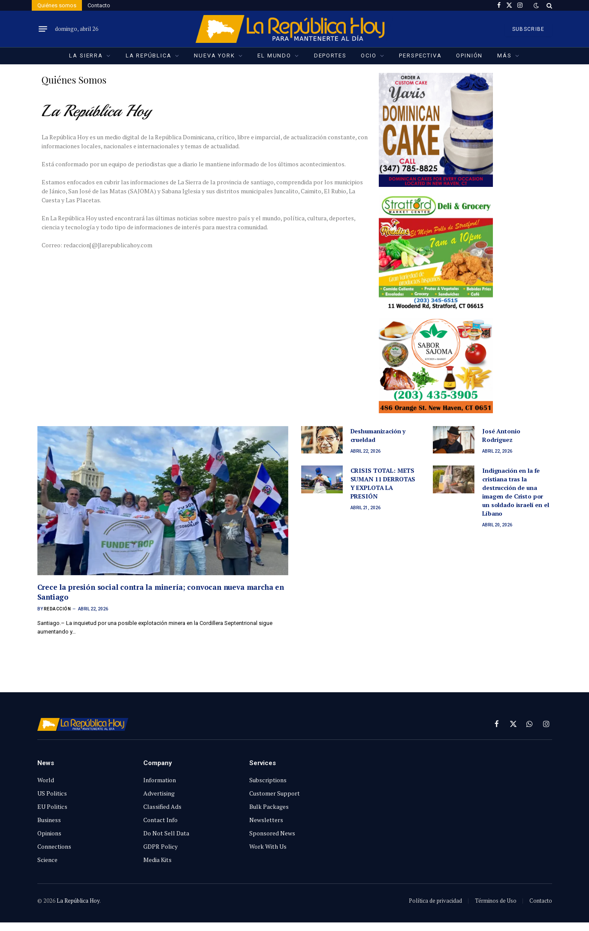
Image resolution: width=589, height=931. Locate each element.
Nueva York (214, 55)
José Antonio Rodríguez (501, 435)
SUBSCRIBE (528, 29)
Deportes (330, 55)
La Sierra (86, 55)
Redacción (57, 609)
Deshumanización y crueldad (378, 435)
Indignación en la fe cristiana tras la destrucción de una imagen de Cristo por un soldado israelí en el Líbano (515, 491)
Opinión (469, 55)
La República (149, 55)
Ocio (368, 55)
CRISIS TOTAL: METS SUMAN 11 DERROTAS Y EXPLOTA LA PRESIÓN (383, 483)
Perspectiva (420, 55)
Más (504, 55)
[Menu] (43, 29)
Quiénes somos (56, 5)
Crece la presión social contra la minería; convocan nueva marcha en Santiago (160, 592)
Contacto (99, 5)
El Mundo (274, 55)
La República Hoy (78, 900)
